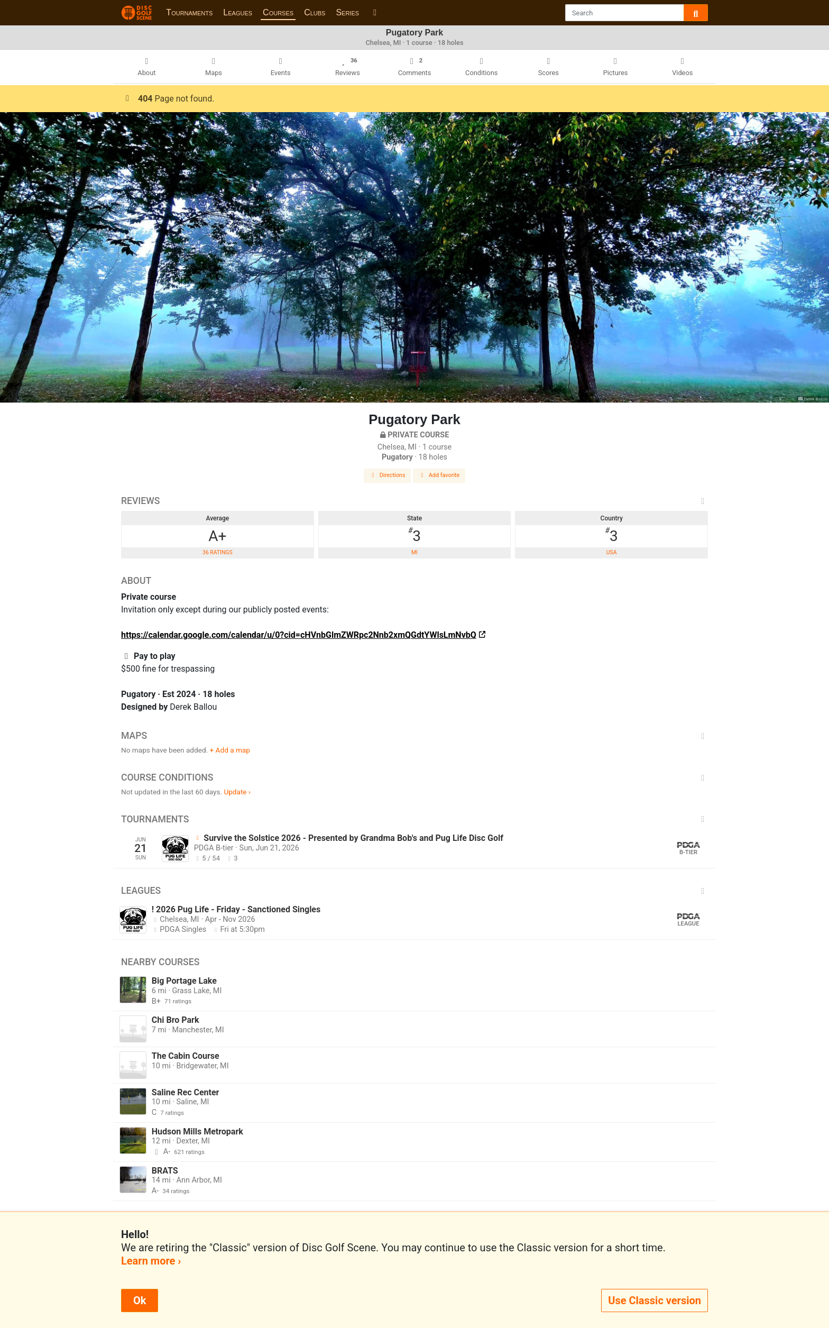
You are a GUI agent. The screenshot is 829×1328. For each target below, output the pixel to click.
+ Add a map (230, 750)
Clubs (314, 12)
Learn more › (151, 1260)
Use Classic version (654, 1300)
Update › (237, 791)
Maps (414, 735)
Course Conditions (414, 777)
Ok (139, 1300)
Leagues (237, 12)
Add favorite (439, 475)
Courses (278, 12)
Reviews (414, 501)
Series (347, 12)
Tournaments (189, 12)
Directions (388, 475)
